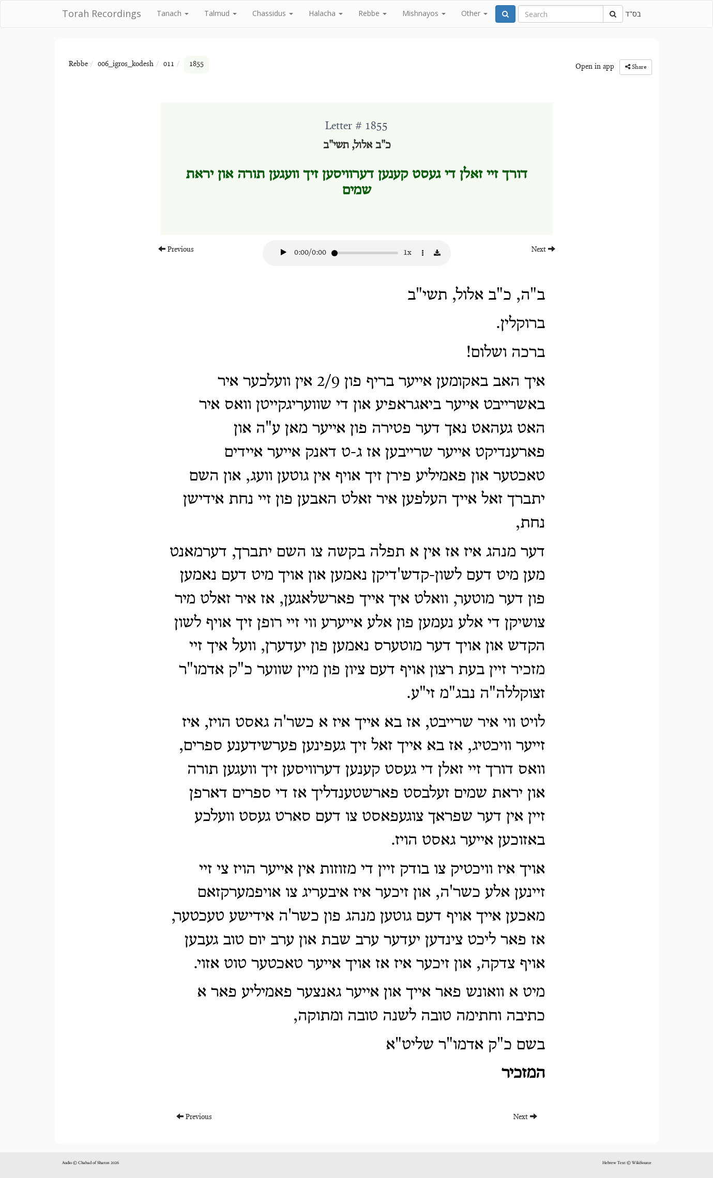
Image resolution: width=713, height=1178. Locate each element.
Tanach (173, 13)
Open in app (594, 67)
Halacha (326, 13)
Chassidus (272, 13)
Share (635, 67)
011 (168, 64)
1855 (196, 64)
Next (543, 249)
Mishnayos (424, 13)
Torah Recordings (101, 13)
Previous (176, 249)
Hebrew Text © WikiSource (626, 1163)
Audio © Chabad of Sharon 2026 (90, 1163)
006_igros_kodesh (126, 64)
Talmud (220, 13)
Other (474, 13)
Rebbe (372, 13)
